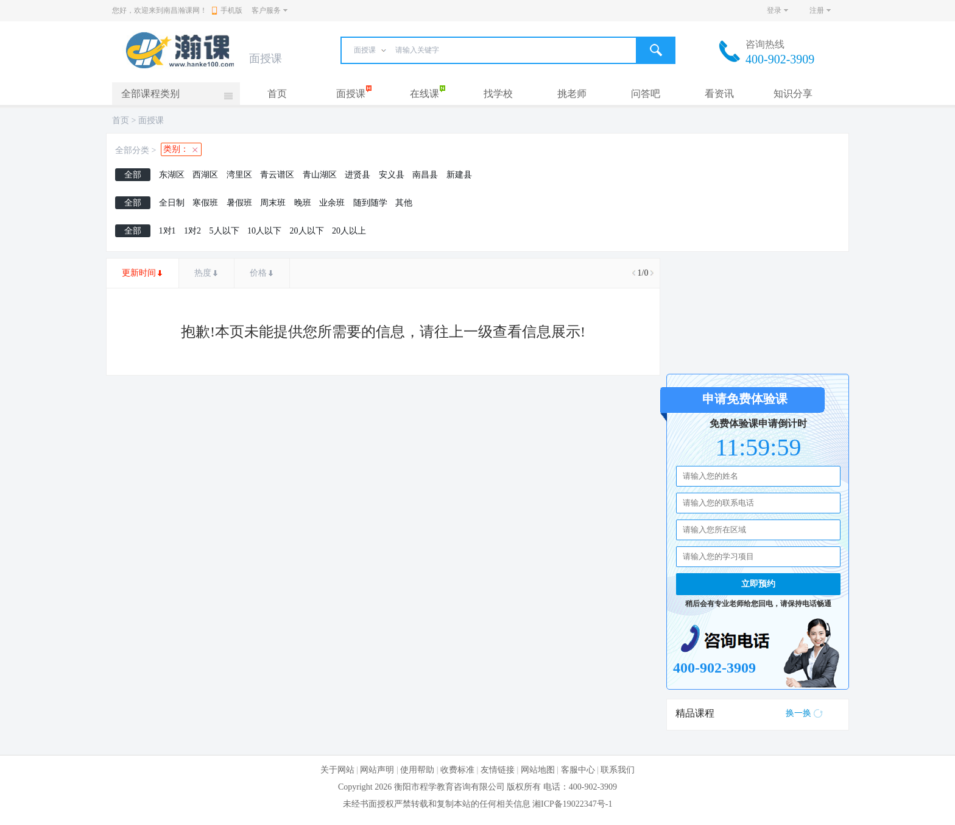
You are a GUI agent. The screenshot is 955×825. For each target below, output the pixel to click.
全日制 (172, 202)
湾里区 (239, 174)
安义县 (391, 174)
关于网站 (337, 769)
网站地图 (538, 769)
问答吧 (645, 93)
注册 (816, 10)
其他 (403, 202)
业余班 (332, 202)
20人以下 (307, 230)
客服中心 (578, 769)
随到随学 (370, 202)
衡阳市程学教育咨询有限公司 (449, 786)
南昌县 (425, 174)
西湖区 (205, 174)
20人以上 (349, 230)
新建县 (459, 174)
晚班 (302, 202)
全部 (132, 174)
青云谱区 (277, 174)
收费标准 (457, 769)
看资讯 (719, 93)
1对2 (192, 230)
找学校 (498, 93)
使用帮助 (417, 769)
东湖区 (172, 174)
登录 (774, 10)
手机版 (227, 10)
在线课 (424, 93)
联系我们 (618, 769)
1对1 (167, 230)
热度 (202, 272)
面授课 (350, 93)
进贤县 (357, 174)
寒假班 (205, 202)
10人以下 (264, 230)
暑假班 (239, 202)
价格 (258, 272)
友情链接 (498, 769)
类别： (176, 149)
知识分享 (793, 93)
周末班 (273, 202)
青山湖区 (320, 174)
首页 (277, 93)
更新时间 (139, 272)
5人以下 (224, 230)
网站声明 (377, 769)
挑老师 (572, 93)
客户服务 (266, 10)
